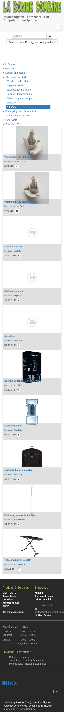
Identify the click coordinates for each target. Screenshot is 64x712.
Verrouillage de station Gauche (21, 157)
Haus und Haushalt (16, 77)
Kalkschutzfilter (13, 425)
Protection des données (15, 705)
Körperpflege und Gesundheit (20, 111)
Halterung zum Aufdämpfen (19, 515)
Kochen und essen (15, 72)
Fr (51, 691)
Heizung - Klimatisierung (19, 94)
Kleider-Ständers (13, 291)
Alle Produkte (10, 64)
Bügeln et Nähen (15, 85)
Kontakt (39, 592)
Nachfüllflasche (13, 246)
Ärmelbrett (10, 336)
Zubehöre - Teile (13, 124)
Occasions (8, 599)
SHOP (6, 606)
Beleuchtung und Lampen (20, 98)
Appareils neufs (11, 602)
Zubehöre (12, 107)
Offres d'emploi (43, 599)
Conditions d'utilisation (40, 705)
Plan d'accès (44, 615)
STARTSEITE (9, 592)
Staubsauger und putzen (19, 89)
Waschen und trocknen (18, 81)
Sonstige (11, 102)
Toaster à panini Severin (17, 560)
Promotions (9, 68)
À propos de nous (44, 596)
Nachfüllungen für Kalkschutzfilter (23, 381)
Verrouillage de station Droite (20, 201)
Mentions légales (41, 702)
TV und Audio (10, 120)
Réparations (9, 596)
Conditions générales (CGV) (17, 702)
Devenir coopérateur (13, 612)
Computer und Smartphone (17, 115)
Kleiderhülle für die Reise (18, 470)
